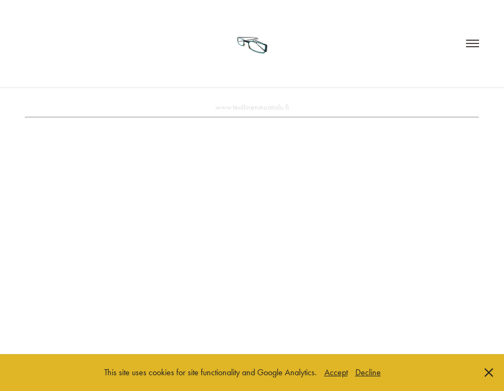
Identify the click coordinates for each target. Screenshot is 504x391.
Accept (336, 372)
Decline (368, 372)
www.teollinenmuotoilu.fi (252, 107)
